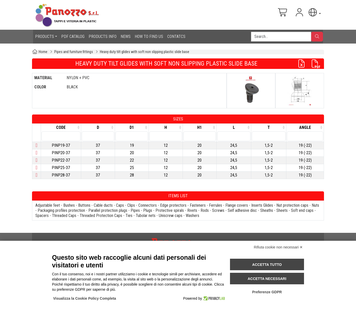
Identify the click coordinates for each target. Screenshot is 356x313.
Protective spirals (169, 210)
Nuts (315, 205)
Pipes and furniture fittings (73, 52)
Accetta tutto (267, 265)
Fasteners (198, 205)
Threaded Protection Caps (101, 215)
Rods (205, 210)
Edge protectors (173, 205)
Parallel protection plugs (107, 210)
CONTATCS (176, 36)
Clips (131, 205)
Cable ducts (103, 205)
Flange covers (236, 205)
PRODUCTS (44, 36)
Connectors (147, 205)
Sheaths (266, 210)
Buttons (84, 205)
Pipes (135, 210)
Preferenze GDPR (267, 292)
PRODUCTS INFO (103, 36)
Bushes (69, 205)
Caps (120, 205)
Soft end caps (302, 210)
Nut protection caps (292, 205)
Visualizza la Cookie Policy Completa (84, 298)
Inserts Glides (262, 205)
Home (43, 52)
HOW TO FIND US (149, 36)
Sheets (282, 210)
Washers (192, 215)
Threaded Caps (64, 215)
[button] (314, 12)
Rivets (192, 210)
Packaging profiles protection (61, 210)
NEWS (126, 36)
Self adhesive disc (242, 210)
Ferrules (215, 205)
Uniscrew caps (170, 215)
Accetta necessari (267, 279)
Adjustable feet (47, 205)
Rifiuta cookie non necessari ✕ (278, 247)
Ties (128, 215)
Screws (218, 210)
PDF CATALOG (73, 36)
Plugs (147, 210)
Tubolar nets (145, 215)
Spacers (42, 215)
